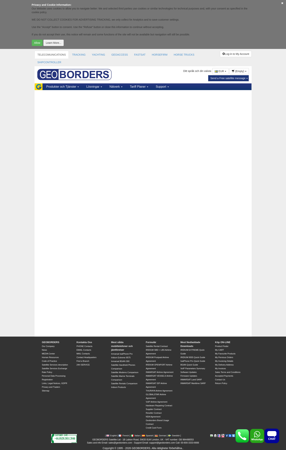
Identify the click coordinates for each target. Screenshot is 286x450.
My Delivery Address (224, 365)
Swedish (174, 435)
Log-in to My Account (235, 53)
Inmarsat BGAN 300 (120, 361)
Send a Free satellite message (229, 78)
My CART (219, 350)
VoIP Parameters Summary (192, 368)
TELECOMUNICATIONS (51, 54)
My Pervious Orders (224, 357)
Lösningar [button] (94, 86)
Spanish (147, 435)
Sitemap (45, 391)
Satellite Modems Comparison (124, 372)
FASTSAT (140, 54)
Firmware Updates (188, 376)
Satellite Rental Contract (157, 346)
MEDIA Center (48, 354)
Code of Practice (49, 361)
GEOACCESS (119, 54)
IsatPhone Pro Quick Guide (192, 361)
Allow (37, 42)
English (111, 435)
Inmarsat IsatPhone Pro (122, 354)
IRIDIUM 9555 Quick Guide (192, 357)
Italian (135, 435)
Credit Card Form (153, 428)
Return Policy (221, 383)
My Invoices (220, 368)
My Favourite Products (225, 354)
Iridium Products (118, 387)
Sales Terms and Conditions (228, 372)
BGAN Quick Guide (189, 365)
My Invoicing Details (224, 361)
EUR (220, 71)
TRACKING (78, 54)
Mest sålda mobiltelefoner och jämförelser (122, 346)
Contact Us (220, 379)
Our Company (48, 346)
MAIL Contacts (83, 354)
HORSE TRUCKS (184, 54)
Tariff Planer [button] (139, 86)
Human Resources (50, 357)
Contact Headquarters (86, 357)
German (160, 435)
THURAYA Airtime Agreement (159, 391)
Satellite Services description (55, 365)
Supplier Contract (153, 409)
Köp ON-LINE (222, 342)
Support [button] (162, 86)
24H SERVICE (83, 365)
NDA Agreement (153, 417)
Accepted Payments (224, 376)
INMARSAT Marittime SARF (193, 383)
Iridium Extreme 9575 (121, 357)
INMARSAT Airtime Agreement (159, 372)
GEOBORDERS (50, 342)
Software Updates (188, 372)
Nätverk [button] (116, 86)
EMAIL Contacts (83, 350)
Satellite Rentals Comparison (124, 383)
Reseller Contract (153, 413)
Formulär (151, 342)
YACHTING (98, 54)
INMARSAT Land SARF (191, 379)
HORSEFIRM (159, 54)
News (44, 350)
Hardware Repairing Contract (159, 405)
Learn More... (53, 42)
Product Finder (221, 346)
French (124, 435)
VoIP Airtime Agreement (156, 402)
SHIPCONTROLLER (49, 62)
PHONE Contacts (84, 346)
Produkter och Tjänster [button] (62, 86)
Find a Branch (82, 361)
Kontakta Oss (84, 342)
